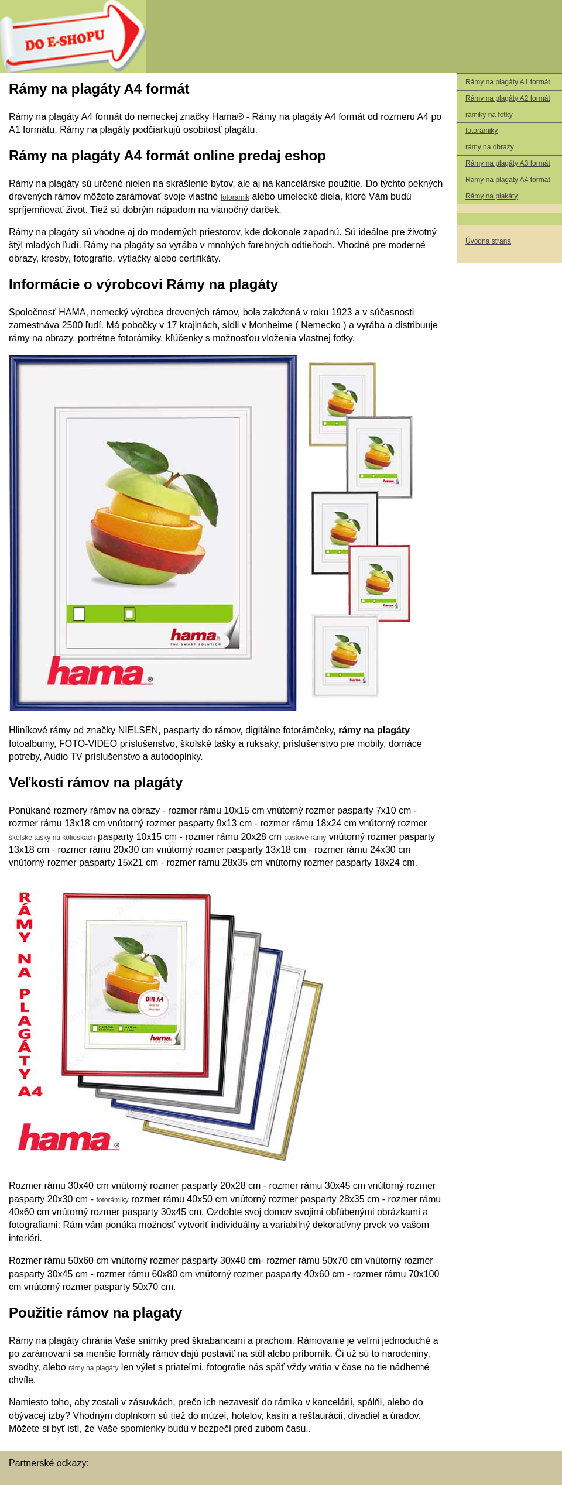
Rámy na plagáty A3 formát (507, 163)
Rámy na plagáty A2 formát (507, 98)
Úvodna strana (488, 241)
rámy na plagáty (93, 1368)
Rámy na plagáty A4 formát (507, 180)
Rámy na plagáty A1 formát (507, 82)
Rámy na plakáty (491, 196)
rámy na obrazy (489, 147)
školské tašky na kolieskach (52, 838)
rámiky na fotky (489, 115)
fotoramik (235, 197)
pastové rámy (305, 838)
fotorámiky (481, 130)
